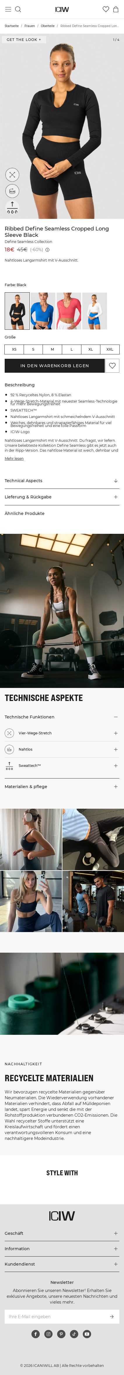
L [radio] (72, 349)
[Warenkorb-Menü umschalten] (116, 9)
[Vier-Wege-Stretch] (12, 175)
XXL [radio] (109, 349)
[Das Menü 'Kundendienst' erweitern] (62, 1264)
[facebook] (35, 1334)
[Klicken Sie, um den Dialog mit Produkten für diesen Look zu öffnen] (31, 839)
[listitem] (17, 311)
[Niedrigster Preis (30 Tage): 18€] (47, 250)
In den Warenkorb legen (54, 365)
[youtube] (87, 1334)
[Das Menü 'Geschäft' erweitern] (62, 1233)
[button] (62, 497)
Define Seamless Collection (28, 241)
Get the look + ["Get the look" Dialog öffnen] (24, 39)
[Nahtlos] (12, 191)
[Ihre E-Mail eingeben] (54, 1317)
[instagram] (48, 1334)
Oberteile (48, 26)
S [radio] (33, 349)
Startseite (12, 26)
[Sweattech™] (12, 207)
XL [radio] (90, 349)
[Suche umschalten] (18, 9)
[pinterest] (61, 1334)
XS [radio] (14, 349)
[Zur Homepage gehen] (62, 9)
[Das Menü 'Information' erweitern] (62, 1248)
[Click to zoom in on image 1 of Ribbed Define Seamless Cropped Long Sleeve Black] (62, 126)
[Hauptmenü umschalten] (8, 9)
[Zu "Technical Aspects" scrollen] (62, 481)
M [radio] (52, 349)
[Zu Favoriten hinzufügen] (112, 366)
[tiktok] (74, 1334)
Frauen (30, 26)
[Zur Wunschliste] (106, 9)
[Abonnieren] (112, 1316)
